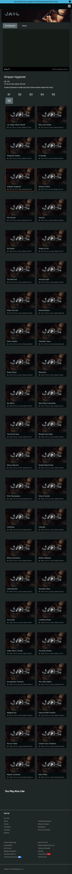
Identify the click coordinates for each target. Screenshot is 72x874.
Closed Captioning (10, 842)
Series (6, 821)
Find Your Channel (44, 830)
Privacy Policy (41, 2)
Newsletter (41, 827)
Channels (7, 830)
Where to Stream (43, 824)
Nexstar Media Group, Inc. (46, 845)
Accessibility (8, 845)
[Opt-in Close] (70, 2)
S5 (53, 94)
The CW (4, 6)
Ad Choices (7, 848)
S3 (31, 94)
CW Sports (7, 827)
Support (6, 833)
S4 (42, 94)
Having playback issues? (60, 69)
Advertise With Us (10, 854)
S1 (9, 94)
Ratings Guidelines (10, 851)
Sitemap (40, 851)
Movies (6, 824)
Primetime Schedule (44, 821)
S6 (9, 100)
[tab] (10, 25)
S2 (19, 94)
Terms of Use (53, 2)
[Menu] (69, 6)
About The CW (43, 842)
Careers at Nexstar (44, 848)
